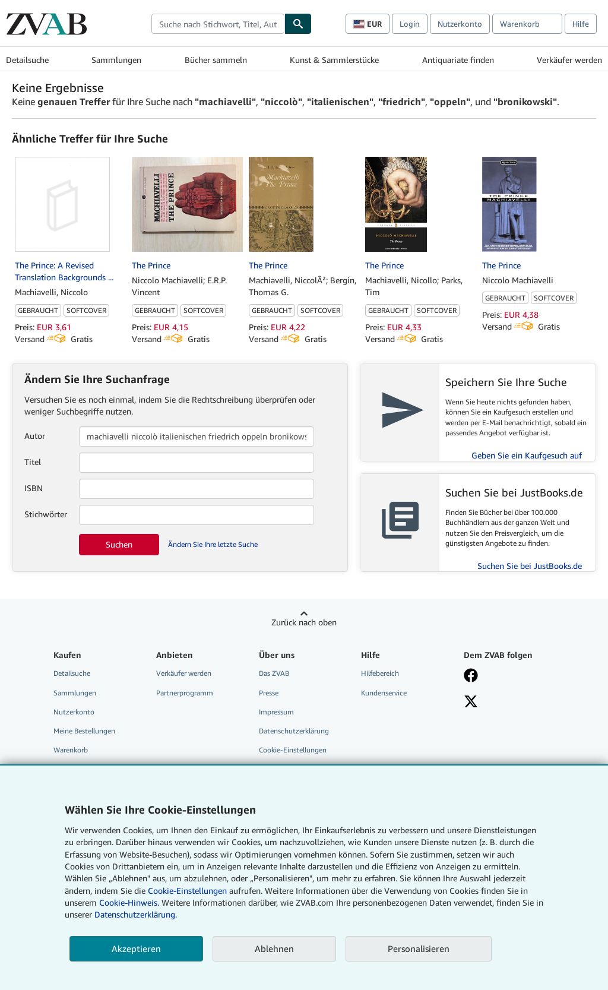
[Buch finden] (298, 24)
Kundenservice (384, 692)
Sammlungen (116, 60)
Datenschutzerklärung (294, 730)
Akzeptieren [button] (136, 948)
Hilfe (580, 24)
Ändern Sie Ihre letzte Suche (213, 544)
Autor (34, 436)
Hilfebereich (380, 673)
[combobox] (217, 24)
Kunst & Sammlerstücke (334, 60)
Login (410, 24)
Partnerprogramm (184, 692)
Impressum (276, 711)
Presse (268, 692)
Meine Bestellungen (84, 730)
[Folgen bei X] (471, 702)
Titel (32, 462)
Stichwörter (45, 514)
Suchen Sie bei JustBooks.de (529, 566)
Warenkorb (70, 749)
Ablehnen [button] (274, 948)
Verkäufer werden (569, 60)
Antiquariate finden (458, 60)
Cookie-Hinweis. (129, 902)
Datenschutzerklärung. (135, 914)
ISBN (33, 488)
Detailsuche (27, 60)
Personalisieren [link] (418, 948)
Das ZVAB (274, 673)
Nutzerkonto (460, 24)
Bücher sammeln (216, 60)
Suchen (119, 544)
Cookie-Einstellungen (187, 890)
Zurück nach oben (304, 622)
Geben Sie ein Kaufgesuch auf (526, 455)
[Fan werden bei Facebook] (471, 676)
